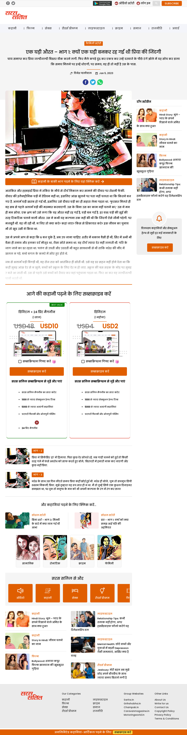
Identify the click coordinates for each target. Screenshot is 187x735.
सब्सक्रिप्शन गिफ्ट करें (34, 361)
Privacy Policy (163, 715)
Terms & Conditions (167, 718)
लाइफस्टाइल (96, 28)
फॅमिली (109, 563)
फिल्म (31, 28)
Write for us (162, 703)
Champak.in (131, 707)
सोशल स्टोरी (39, 515)
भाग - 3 (37, 474)
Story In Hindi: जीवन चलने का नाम (168, 143)
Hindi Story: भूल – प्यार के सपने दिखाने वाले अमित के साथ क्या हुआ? (47, 622)
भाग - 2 (37, 451)
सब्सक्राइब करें (36, 371)
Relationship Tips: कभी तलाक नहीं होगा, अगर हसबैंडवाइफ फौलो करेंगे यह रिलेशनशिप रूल (159, 192)
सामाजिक (28, 563)
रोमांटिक (55, 563)
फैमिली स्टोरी (93, 43)
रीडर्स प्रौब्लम (70, 28)
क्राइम (119, 28)
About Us (160, 699)
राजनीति (156, 28)
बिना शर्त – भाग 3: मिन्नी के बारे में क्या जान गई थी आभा (46, 523)
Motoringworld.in (134, 715)
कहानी (12, 28)
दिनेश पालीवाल (83, 73)
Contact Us (162, 707)
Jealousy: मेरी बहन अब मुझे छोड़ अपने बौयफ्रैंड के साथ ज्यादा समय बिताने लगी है (113, 673)
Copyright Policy (165, 711)
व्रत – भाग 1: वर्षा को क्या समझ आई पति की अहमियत (115, 523)
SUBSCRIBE (172, 3)
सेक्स (48, 28)
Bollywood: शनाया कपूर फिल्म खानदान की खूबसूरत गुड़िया (48, 665)
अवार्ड (175, 28)
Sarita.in (129, 699)
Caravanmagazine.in (136, 711)
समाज (137, 28)
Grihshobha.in (132, 703)
